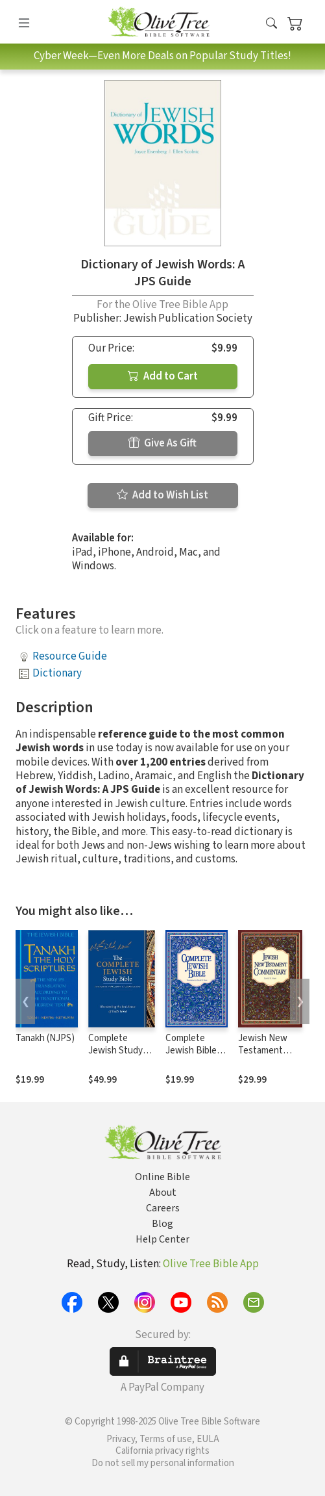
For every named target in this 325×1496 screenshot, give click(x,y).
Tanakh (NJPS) (45, 1038)
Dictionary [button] (57, 673)
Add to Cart (163, 376)
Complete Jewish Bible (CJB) (191, 1050)
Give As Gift (162, 443)
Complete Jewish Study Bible (115, 1050)
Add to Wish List (162, 495)
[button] (271, 24)
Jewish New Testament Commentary (264, 1050)
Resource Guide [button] (69, 656)
